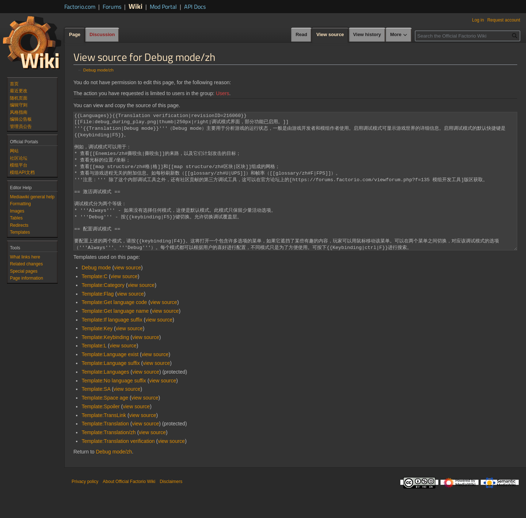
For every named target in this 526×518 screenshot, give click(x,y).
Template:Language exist (109, 382)
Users (222, 93)
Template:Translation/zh (108, 460)
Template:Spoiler (100, 434)
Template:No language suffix (113, 408)
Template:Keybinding (105, 364)
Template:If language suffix (111, 347)
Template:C (94, 304)
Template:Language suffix (110, 390)
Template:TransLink (103, 442)
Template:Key (97, 356)
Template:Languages (105, 399)
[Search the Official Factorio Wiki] (467, 36)
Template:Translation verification (118, 468)
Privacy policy (85, 508)
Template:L (93, 373)
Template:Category (103, 312)
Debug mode (96, 295)
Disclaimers (171, 508)
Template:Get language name (115, 338)
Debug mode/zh (98, 69)
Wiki (135, 6)
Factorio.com (79, 6)
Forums (112, 6)
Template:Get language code (114, 329)
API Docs (195, 6)
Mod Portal (163, 6)
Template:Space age (104, 425)
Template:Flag (97, 321)
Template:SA (95, 416)
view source (127, 295)
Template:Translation (105, 451)
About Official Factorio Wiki (129, 508)
